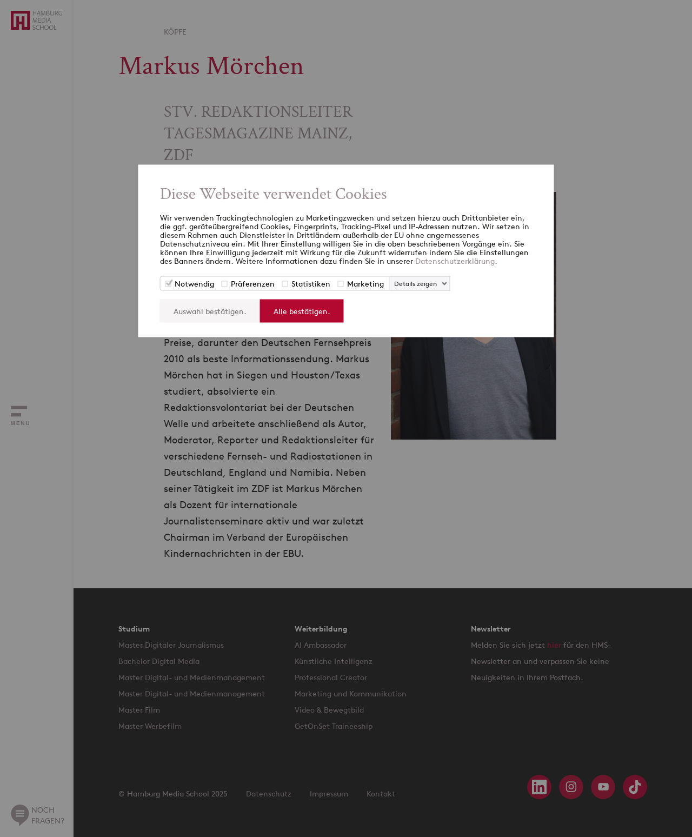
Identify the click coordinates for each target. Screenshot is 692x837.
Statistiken (310, 283)
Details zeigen (415, 284)
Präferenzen (253, 283)
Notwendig (194, 283)
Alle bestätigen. (302, 311)
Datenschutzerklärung (455, 260)
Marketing (365, 283)
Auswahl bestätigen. (210, 311)
